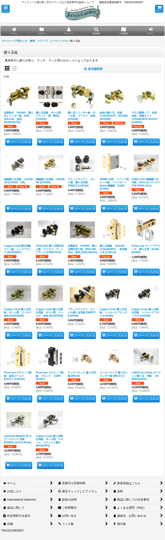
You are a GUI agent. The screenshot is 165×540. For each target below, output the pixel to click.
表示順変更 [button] (93, 69)
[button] (5, 9)
